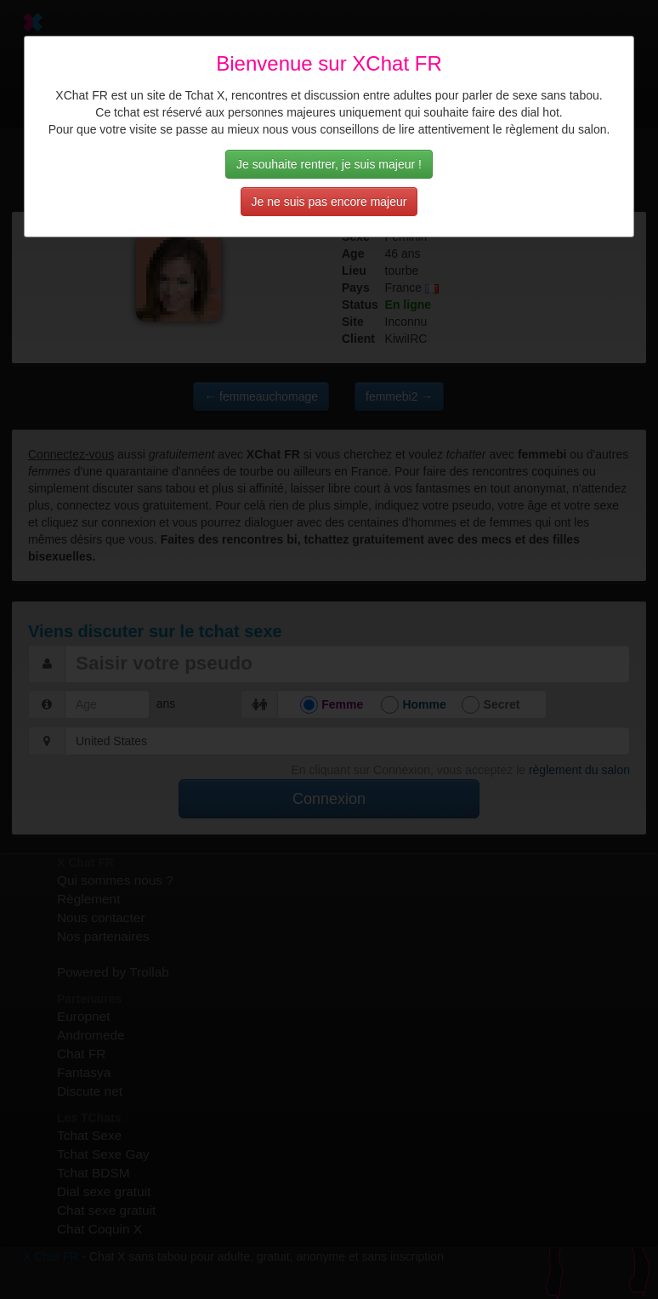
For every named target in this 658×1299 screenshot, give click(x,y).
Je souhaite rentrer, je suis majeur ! (329, 164)
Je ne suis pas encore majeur (329, 201)
